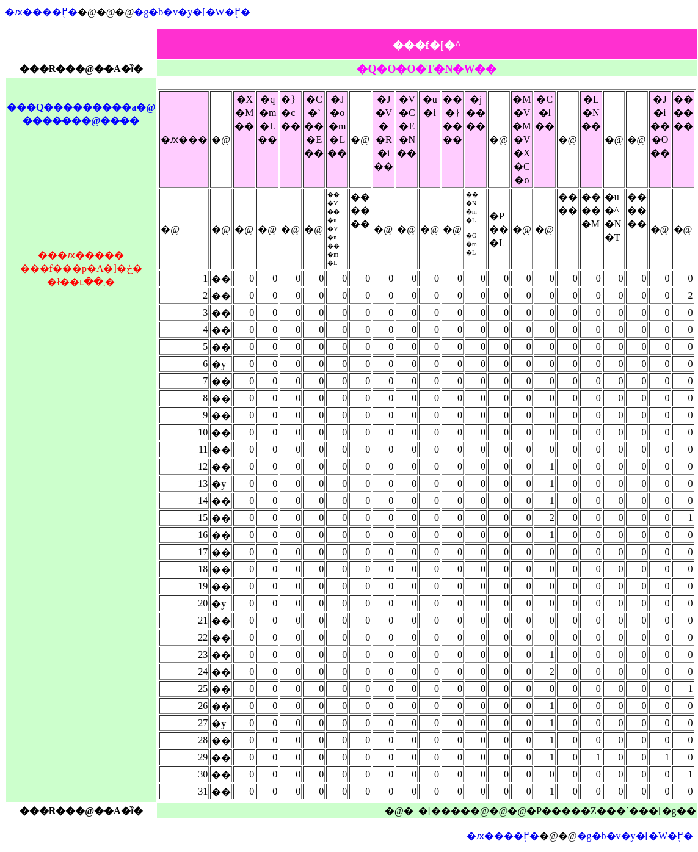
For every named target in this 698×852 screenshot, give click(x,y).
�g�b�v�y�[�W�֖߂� (192, 12)
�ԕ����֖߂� (41, 12)
